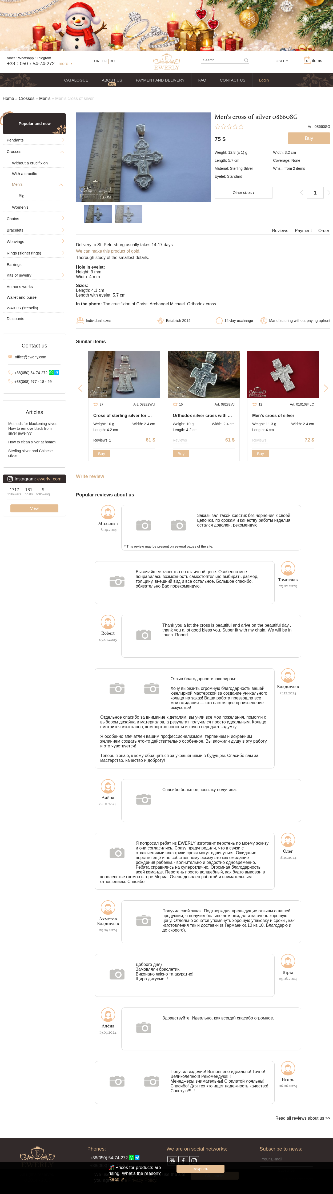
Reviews (280, 230)
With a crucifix (24, 173)
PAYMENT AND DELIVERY (160, 80)
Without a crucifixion (30, 163)
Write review (90, 476)
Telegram (44, 58)
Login (264, 80)
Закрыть (200, 1169)
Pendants (15, 140)
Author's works (20, 286)
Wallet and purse (22, 297)
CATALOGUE (76, 80)
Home (8, 98)
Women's (20, 207)
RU (112, 61)
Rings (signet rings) (24, 253)
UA (96, 61)
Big (22, 195)
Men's (44, 98)
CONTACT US (233, 80)
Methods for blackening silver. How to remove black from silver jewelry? (32, 428)
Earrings (14, 264)
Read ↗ (116, 1179)
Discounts (15, 318)
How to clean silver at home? (32, 442)
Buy (101, 453)
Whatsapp (26, 58)
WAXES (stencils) (22, 308)
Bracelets (15, 230)
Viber (11, 58)
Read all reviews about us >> (302, 1118)
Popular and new (35, 123)
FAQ (202, 80)
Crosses (26, 98)
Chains (13, 218)
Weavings (15, 241)
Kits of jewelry (19, 275)
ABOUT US (112, 80)
